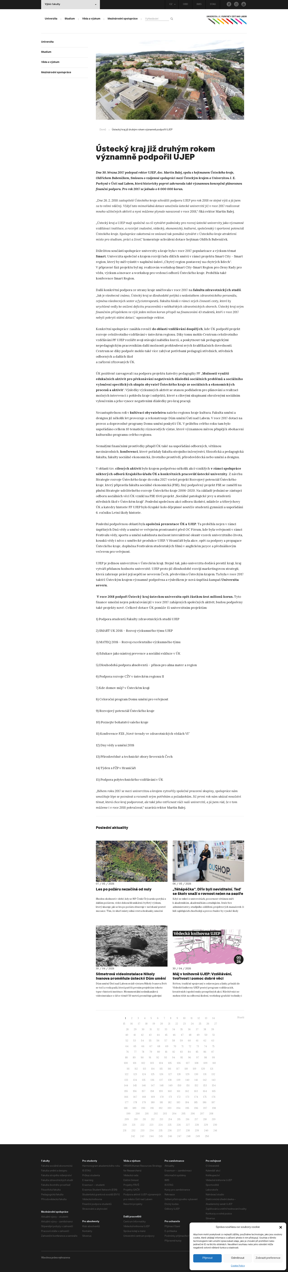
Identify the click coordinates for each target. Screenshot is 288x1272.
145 (135, 1085)
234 (152, 1130)
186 (204, 1102)
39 (212, 1029)
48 (190, 1034)
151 (188, 1085)
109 (205, 1063)
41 (134, 1034)
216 (187, 1119)
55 (150, 1040)
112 (136, 1068)
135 (143, 1080)
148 (161, 1085)
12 (199, 1018)
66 (142, 1046)
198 (214, 1108)
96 (189, 1057)
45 (166, 1034)
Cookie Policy (238, 1265)
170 (162, 1096)
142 (205, 1080)
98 (205, 1057)
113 (144, 1068)
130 (196, 1074)
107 (188, 1063)
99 (213, 1057)
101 (134, 1063)
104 (161, 1063)
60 (189, 1040)
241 (215, 1130)
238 (188, 1130)
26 (207, 1023)
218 (205, 1119)
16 (131, 1023)
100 (126, 1063)
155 (126, 1091)
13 (206, 1018)
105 (170, 1063)
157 (143, 1091)
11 (191, 1018)
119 (194, 1068)
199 (128, 1113)
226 (179, 1124)
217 (196, 1119)
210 (136, 1119)
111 (128, 1068)
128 (179, 1074)
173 (187, 1096)
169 (153, 1096)
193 (169, 1108)
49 (198, 1034)
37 (197, 1029)
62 (205, 1040)
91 (150, 1057)
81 (166, 1051)
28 (127, 1029)
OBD (185, 4)
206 (193, 1113)
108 (196, 1063)
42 (142, 1034)
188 (125, 1108)
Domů (103, 129)
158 (152, 1091)
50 (206, 1034)
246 (170, 1136)
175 (205, 1096)
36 (189, 1029)
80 (158, 1051)
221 (133, 1124)
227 (188, 1124)
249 (198, 1136)
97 (197, 1057)
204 (174, 1113)
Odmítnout (237, 1258)
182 (170, 1102)
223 (151, 1124)
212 (152, 1119)
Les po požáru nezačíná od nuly (124, 889)
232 (133, 1130)
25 (200, 1023)
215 (179, 1119)
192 (161, 1108)
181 (161, 1102)
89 (134, 1057)
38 (205, 1029)
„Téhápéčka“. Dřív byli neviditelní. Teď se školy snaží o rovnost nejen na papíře (208, 891)
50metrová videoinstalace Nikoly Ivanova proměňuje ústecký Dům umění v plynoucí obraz (131, 978)
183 (178, 1102)
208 (211, 1113)
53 (134, 1040)
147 (153, 1085)
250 (207, 1136)
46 (174, 1034)
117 (177, 1068)
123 (135, 1074)
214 (170, 1119)
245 (161, 1136)
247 (179, 1136)
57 (166, 1040)
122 (126, 1074)
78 (143, 1051)
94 (173, 1057)
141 (196, 1080)
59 (181, 1040)
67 (151, 1046)
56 (158, 1040)
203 (165, 1113)
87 (212, 1051)
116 (169, 1068)
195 (187, 1108)
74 (205, 1046)
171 (170, 1096)
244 (151, 1136)
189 (134, 1108)
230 (215, 1124)
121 (211, 1068)
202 (156, 1113)
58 (173, 1040)
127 (170, 1074)
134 (135, 1080)
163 (196, 1091)
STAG (213, 4)
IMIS (199, 4)
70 (174, 1046)
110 (214, 1063)
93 (165, 1057)
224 (161, 1124)
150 (179, 1085)
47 (182, 1034)
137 (161, 1080)
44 (158, 1034)
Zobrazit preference (268, 1258)
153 (205, 1085)
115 (161, 1068)
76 (127, 1051)
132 (213, 1074)
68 (158, 1046)
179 (144, 1102)
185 (196, 1102)
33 (166, 1029)
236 (170, 1130)
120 (203, 1068)
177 (126, 1102)
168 (144, 1096)
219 (213, 1119)
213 (161, 1119)
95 (181, 1057)
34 (173, 1029)
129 (187, 1074)
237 (179, 1130)
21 (169, 1023)
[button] (280, 1227)
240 (206, 1130)
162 (187, 1091)
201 (147, 1113)
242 (133, 1136)
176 (213, 1096)
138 (170, 1080)
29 (135, 1029)
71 (182, 1046)
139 (178, 1080)
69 (166, 1046)
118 (186, 1068)
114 (152, 1068)
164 (205, 1091)
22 (176, 1023)
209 (127, 1119)
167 (135, 1096)
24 (192, 1023)
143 (213, 1080)
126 (161, 1074)
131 (204, 1074)
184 (187, 1102)
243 (142, 1136)
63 (212, 1040)
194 (178, 1108)
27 (215, 1023)
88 (126, 1057)
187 (213, 1102)
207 (202, 1113)
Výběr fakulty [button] (70, 4)
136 (152, 1080)
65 (135, 1046)
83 (181, 1051)
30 (143, 1029)
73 (197, 1046)
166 (126, 1096)
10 (184, 1018)
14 (213, 1018)
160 (170, 1091)
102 (143, 1063)
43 (150, 1034)
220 (125, 1124)
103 (152, 1063)
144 (126, 1085)
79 (150, 1051)
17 (139, 1023)
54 (142, 1040)
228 (197, 1124)
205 (183, 1113)
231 (124, 1130)
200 (138, 1113)
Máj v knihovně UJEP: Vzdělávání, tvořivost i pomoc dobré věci (202, 976)
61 (197, 1040)
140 (187, 1080)
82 (173, 1051)
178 (135, 1102)
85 (197, 1051)
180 (153, 1102)
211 (144, 1119)
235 (161, 1130)
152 (196, 1085)
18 (146, 1023)
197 (205, 1108)
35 (181, 1029)
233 (142, 1130)
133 (126, 1080)
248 (188, 1136)
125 (152, 1074)
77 (135, 1051)
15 (124, 1023)
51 (214, 1034)
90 (142, 1057)
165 (214, 1091)
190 (143, 1108)
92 (157, 1057)
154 (214, 1085)
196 (196, 1108)
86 (205, 1051)
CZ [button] (172, 4)
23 (184, 1023)
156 (135, 1091)
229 (206, 1124)
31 (151, 1029)
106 (179, 1063)
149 (170, 1085)
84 (189, 1051)
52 (127, 1040)
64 (126, 1046)
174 (196, 1096)
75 (213, 1046)
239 (197, 1130)
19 (154, 1023)
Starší (240, 1017)
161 (178, 1091)
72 (190, 1046)
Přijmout (207, 1258)
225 (170, 1124)
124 (144, 1074)
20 (161, 1023)
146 (144, 1085)
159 (161, 1091)
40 (126, 1034)
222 (142, 1124)
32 (158, 1029)
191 (152, 1108)
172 (179, 1096)
